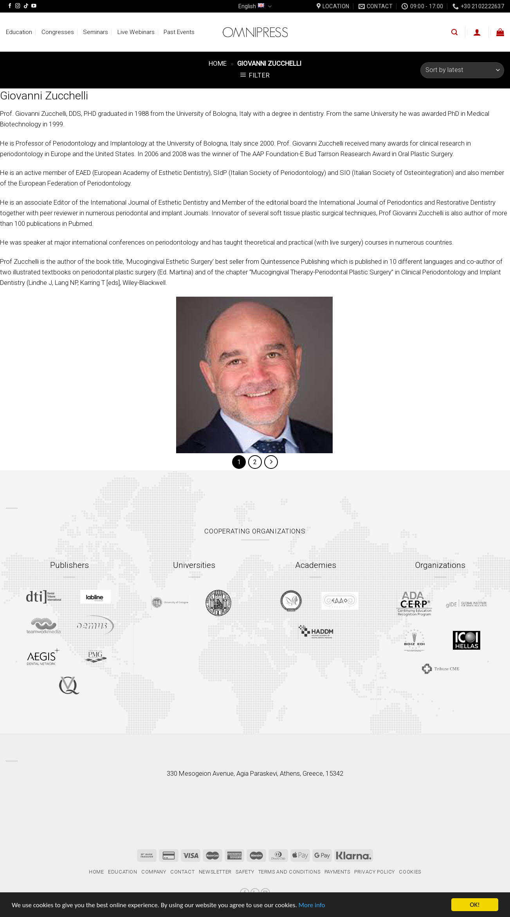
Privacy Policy (374, 872)
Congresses (57, 32)
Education (19, 32)
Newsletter (215, 872)
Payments (337, 872)
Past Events (179, 32)
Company (153, 872)
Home (218, 63)
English (254, 6)
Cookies (410, 872)
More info (312, 905)
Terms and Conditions (289, 872)
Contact (182, 872)
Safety (245, 872)
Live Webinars (136, 32)
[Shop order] (462, 70)
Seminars (95, 32)
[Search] (454, 32)
